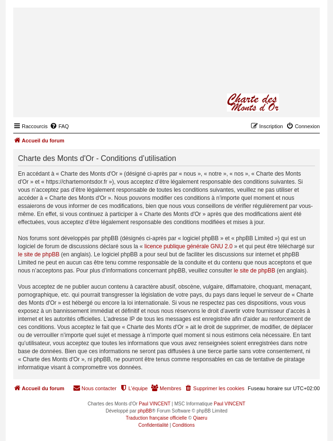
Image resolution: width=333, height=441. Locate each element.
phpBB (145, 410)
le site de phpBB (38, 254)
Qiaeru (200, 418)
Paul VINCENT (155, 403)
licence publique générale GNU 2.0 (188, 246)
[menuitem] (59, 126)
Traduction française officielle (156, 418)
